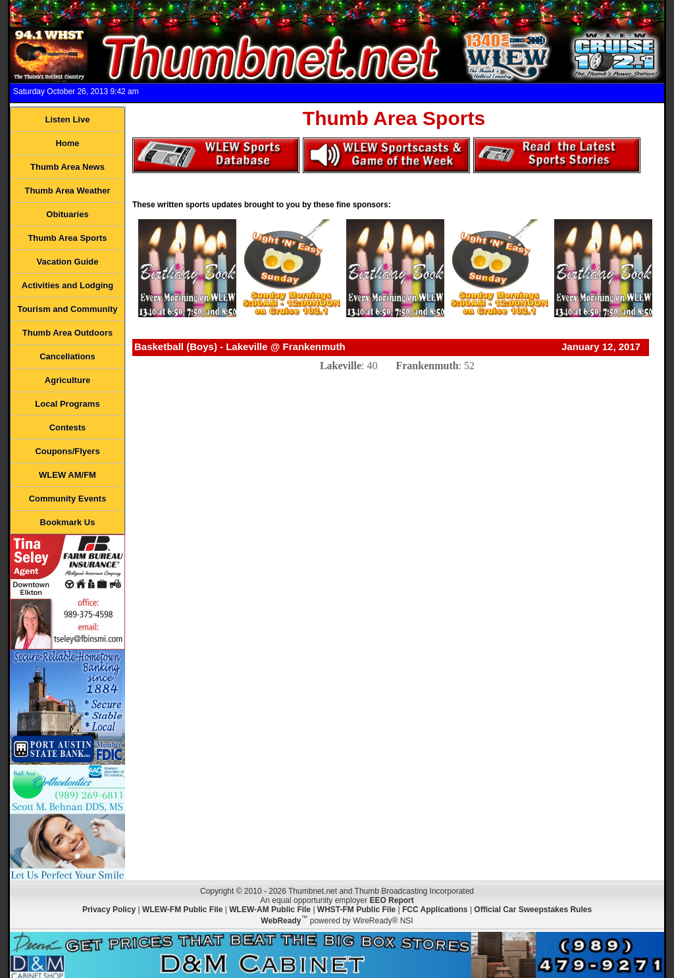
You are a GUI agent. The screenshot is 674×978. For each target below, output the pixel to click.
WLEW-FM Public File (182, 909)
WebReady (281, 920)
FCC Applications (435, 909)
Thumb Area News (67, 167)
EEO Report (391, 900)
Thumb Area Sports (67, 238)
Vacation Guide (68, 262)
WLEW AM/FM (67, 475)
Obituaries (67, 214)
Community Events (68, 498)
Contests (67, 427)
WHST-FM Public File (356, 909)
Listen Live (67, 119)
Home (67, 143)
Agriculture (67, 380)
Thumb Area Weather (67, 190)
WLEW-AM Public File (270, 909)
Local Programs (67, 404)
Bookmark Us (67, 522)
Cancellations (67, 356)
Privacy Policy (109, 909)
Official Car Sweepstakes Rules (533, 909)
